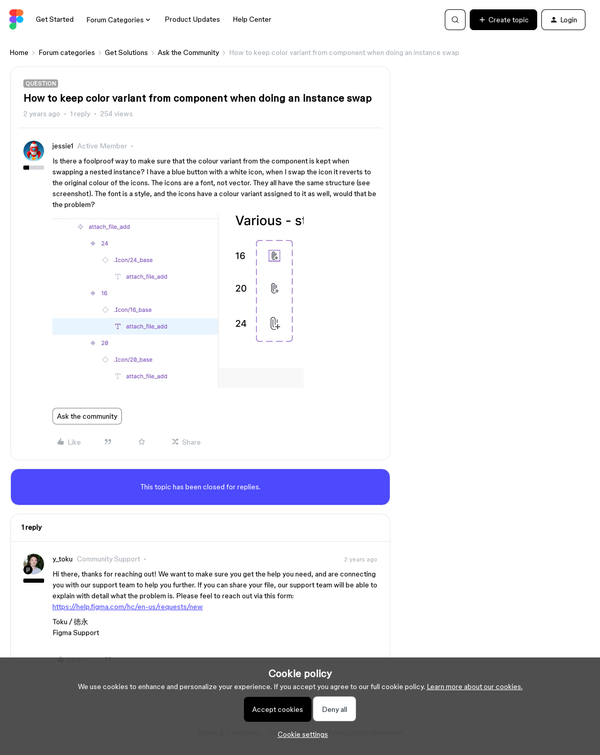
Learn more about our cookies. (475, 686)
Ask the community (87, 416)
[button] (503, 19)
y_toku (62, 559)
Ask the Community (188, 52)
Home (19, 52)
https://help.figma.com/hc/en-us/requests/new (127, 606)
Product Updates (192, 19)
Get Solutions (126, 52)
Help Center (252, 19)
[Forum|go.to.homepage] (16, 19)
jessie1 (62, 146)
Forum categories (66, 52)
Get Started (55, 19)
